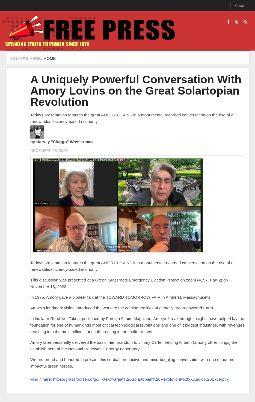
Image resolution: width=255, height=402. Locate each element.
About (240, 5)
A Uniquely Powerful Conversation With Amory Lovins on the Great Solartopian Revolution (135, 90)
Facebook (228, 21)
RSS (245, 21)
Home (50, 58)
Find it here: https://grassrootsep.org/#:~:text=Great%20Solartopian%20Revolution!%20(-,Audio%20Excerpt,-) (130, 379)
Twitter (237, 21)
